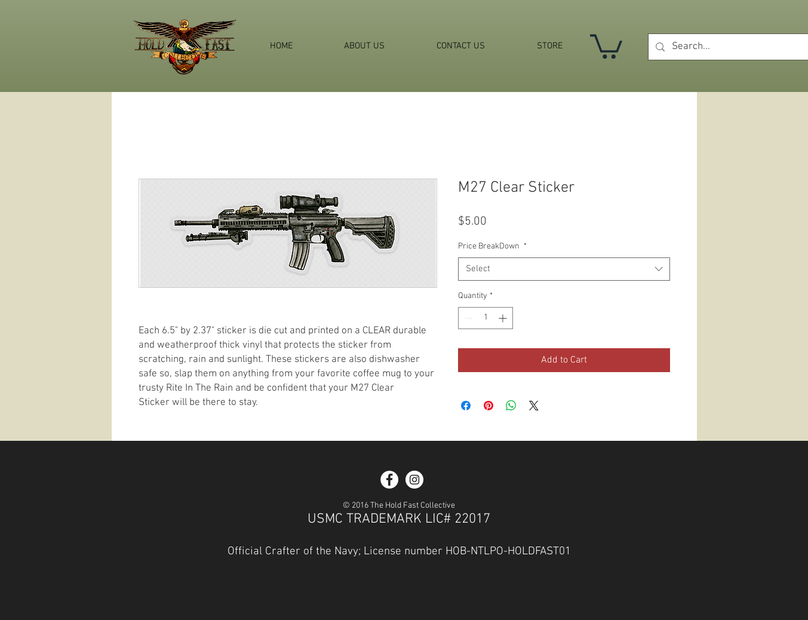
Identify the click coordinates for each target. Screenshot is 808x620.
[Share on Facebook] (466, 405)
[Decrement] (467, 318)
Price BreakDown (492, 246)
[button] (606, 45)
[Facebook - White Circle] (389, 480)
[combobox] (564, 269)
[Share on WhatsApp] (511, 405)
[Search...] (738, 47)
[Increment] (503, 318)
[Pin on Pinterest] (488, 405)
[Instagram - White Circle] (414, 480)
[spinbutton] (485, 318)
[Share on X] (534, 405)
